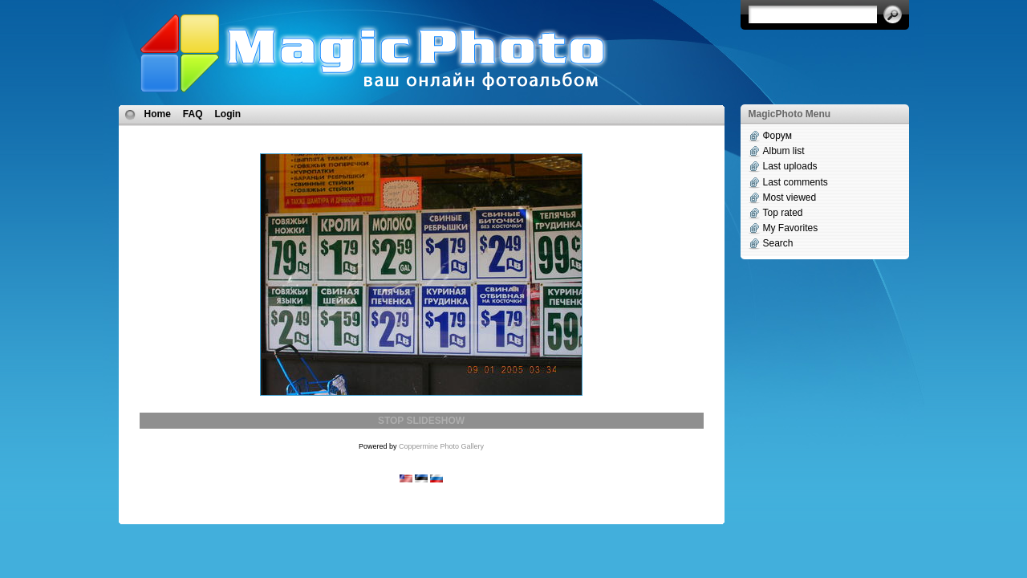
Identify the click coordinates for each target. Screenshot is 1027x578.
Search (778, 243)
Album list (784, 151)
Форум (777, 135)
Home (157, 114)
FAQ (193, 114)
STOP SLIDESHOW (421, 420)
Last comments (795, 182)
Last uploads (790, 166)
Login (228, 114)
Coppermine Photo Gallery (441, 446)
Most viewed (790, 197)
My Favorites (790, 228)
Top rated (783, 212)
